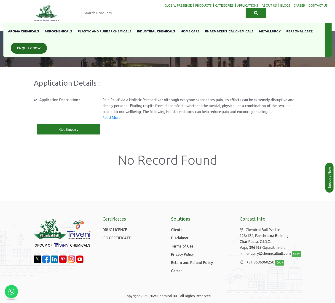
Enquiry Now (28, 48)
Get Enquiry (68, 129)
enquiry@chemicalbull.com (264, 254)
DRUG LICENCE (114, 230)
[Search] (256, 13)
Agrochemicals (58, 31)
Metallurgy (270, 31)
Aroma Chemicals (23, 31)
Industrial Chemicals (156, 31)
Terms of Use (182, 246)
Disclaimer (179, 238)
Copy (294, 254)
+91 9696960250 (256, 262)
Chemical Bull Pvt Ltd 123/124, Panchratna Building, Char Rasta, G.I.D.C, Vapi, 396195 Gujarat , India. (264, 239)
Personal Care (299, 31)
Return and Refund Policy (192, 263)
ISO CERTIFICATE (116, 238)
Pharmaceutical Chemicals (229, 31)
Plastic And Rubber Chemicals (104, 31)
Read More (111, 118)
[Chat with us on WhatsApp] (11, 291)
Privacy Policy (182, 254)
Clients (176, 230)
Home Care (190, 31)
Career (176, 271)
